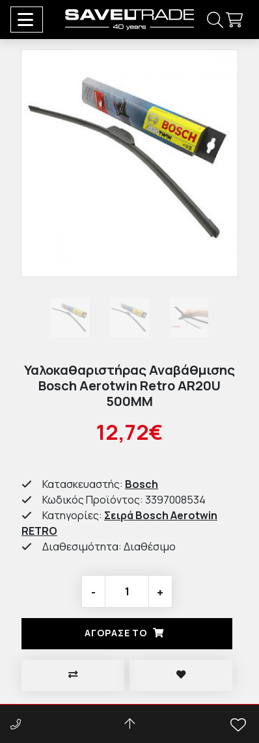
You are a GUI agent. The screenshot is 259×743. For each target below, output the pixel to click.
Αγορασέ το (127, 633)
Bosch (141, 484)
